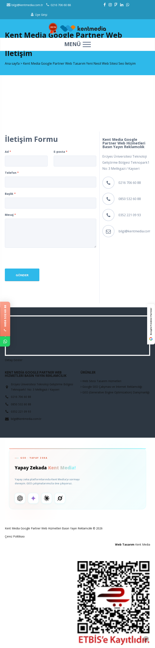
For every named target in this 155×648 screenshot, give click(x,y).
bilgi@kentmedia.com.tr (25, 5)
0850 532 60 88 (5, 318)
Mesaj (10, 215)
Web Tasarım (124, 544)
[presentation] (35, 259)
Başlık (10, 194)
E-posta (60, 152)
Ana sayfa (12, 63)
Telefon (12, 173)
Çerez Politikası (15, 536)
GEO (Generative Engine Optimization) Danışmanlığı (115, 392)
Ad (8, 152)
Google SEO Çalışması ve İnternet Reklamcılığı (111, 387)
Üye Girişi (38, 15)
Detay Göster (13, 360)
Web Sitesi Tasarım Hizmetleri (101, 381)
